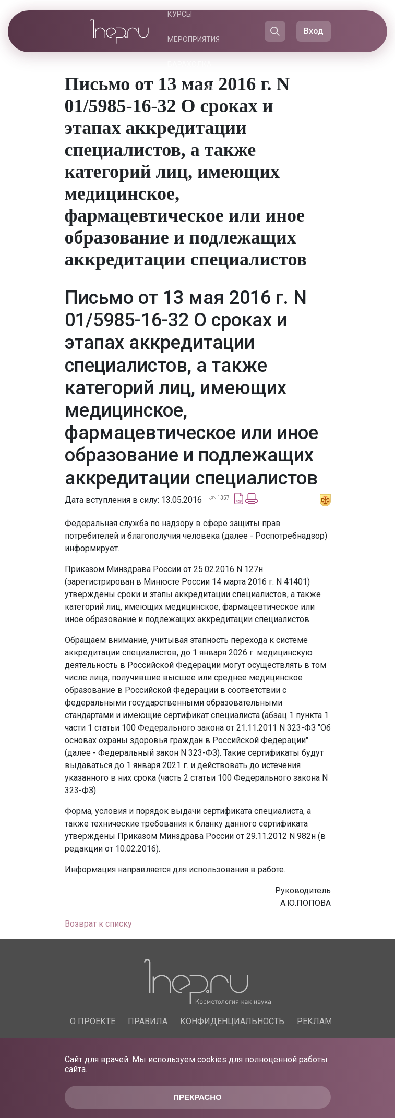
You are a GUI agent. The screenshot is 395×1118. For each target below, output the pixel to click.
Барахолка (189, 64)
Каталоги (197, 89)
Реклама (317, 1021)
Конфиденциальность (232, 1021)
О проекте (92, 1021)
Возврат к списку (98, 924)
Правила (147, 1021)
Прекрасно (197, 1096)
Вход (314, 31)
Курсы (179, 14)
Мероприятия (193, 39)
